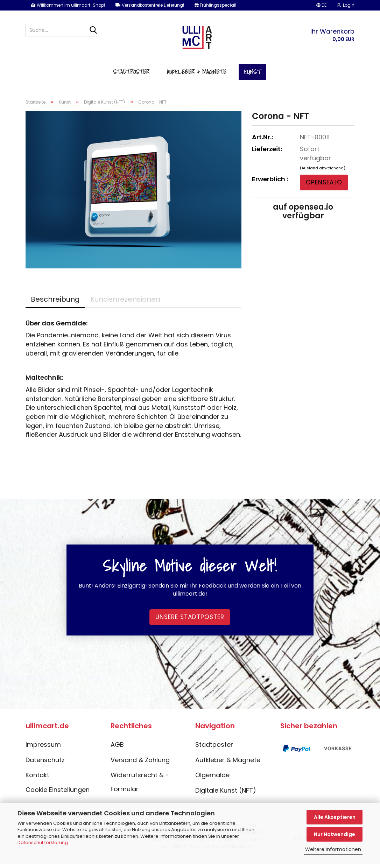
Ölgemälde (212, 780)
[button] (321, 5)
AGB (117, 750)
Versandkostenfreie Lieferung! (149, 5)
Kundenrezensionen (125, 304)
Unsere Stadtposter (189, 622)
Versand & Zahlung (140, 765)
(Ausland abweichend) (322, 173)
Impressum (43, 750)
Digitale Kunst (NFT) (225, 796)
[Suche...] (93, 30)
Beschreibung (55, 304)
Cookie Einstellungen (58, 795)
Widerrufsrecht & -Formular (140, 787)
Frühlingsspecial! (215, 5)
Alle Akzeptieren (335, 817)
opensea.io (324, 188)
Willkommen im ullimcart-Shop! (68, 5)
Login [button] (345, 5)
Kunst (252, 76)
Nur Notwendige (334, 834)
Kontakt (37, 780)
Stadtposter (131, 76)
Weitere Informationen (333, 849)
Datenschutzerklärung (42, 842)
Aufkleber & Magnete (196, 76)
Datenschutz (45, 765)
